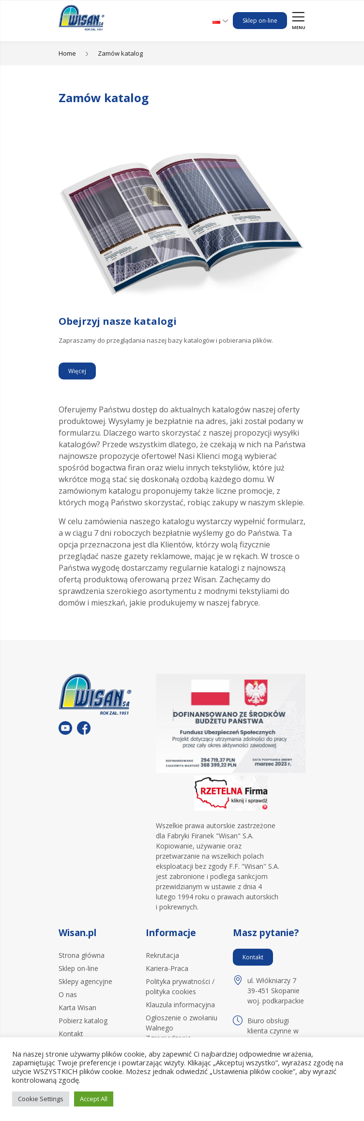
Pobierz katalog (83, 1020)
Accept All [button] (93, 1098)
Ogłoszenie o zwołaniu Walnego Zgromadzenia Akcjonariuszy (181, 1033)
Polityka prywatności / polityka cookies (180, 986)
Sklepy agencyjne (85, 981)
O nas (68, 994)
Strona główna (82, 955)
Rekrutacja (162, 955)
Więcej (77, 371)
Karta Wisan (77, 1007)
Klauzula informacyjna (180, 1004)
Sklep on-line (260, 20)
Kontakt (71, 1033)
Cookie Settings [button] (40, 1098)
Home (67, 53)
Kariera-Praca (167, 968)
